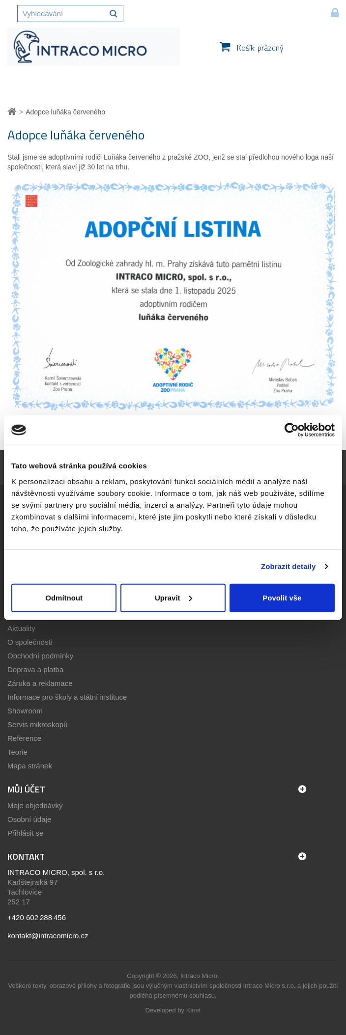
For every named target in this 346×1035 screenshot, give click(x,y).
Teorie (17, 752)
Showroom (25, 711)
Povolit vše (281, 597)
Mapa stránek (29, 766)
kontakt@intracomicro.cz (47, 935)
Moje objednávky (35, 805)
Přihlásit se (25, 833)
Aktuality (21, 628)
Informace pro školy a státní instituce (67, 697)
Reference (24, 738)
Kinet (193, 1010)
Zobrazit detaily (288, 566)
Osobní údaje (29, 819)
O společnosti (29, 642)
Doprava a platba (35, 669)
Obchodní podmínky (40, 656)
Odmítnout (64, 597)
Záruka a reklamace (40, 683)
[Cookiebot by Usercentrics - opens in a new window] (292, 430)
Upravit (173, 597)
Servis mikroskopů (37, 724)
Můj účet (26, 789)
